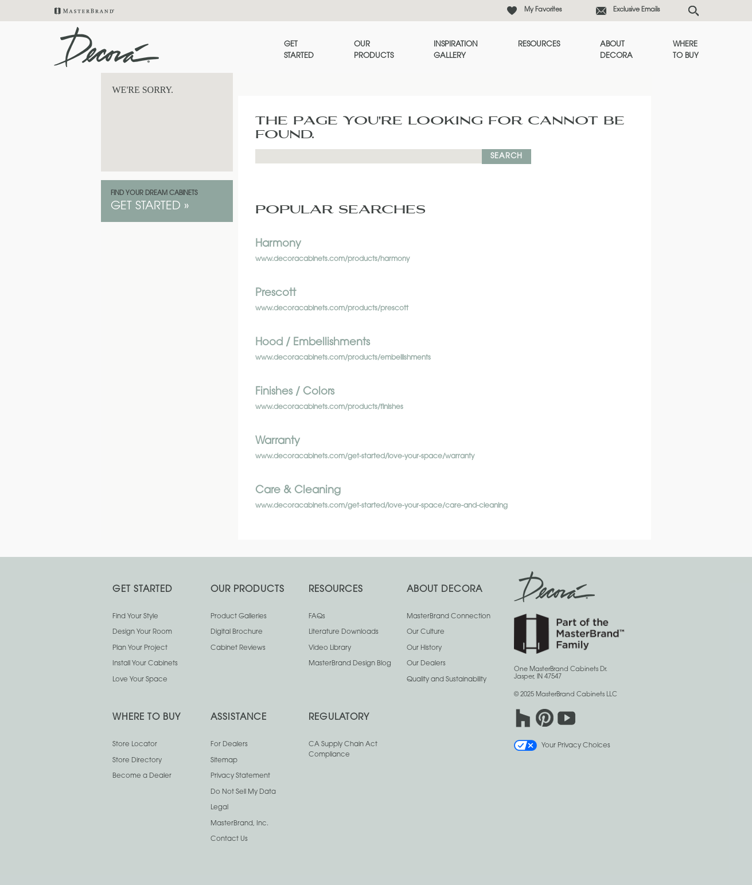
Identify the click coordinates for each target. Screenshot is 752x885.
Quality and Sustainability (446, 679)
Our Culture (426, 632)
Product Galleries (239, 616)
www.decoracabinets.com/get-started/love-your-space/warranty (364, 456)
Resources (539, 44)
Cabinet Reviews (238, 648)
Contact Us (229, 839)
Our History (424, 648)
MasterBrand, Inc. (239, 823)
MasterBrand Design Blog (350, 663)
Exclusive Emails (636, 10)
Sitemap (224, 760)
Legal (219, 807)
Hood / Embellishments (312, 343)
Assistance (239, 718)
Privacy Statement (240, 776)
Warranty (277, 441)
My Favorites (543, 10)
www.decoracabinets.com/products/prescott (331, 308)
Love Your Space (139, 679)
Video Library (330, 648)
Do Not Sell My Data (243, 792)
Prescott (275, 293)
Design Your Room (142, 632)
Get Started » (150, 206)
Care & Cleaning (298, 491)
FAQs (317, 616)
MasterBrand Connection (448, 616)
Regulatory (339, 718)
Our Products (373, 50)
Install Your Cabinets (145, 663)
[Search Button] (693, 11)
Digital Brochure (237, 632)
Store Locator (134, 744)
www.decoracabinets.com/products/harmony (332, 259)
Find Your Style (135, 616)
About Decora (616, 50)
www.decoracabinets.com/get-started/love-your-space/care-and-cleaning (381, 505)
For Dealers (229, 744)
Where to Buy (686, 50)
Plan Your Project (139, 648)
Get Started (299, 50)
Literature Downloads (344, 632)
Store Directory (137, 760)
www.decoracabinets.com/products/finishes (329, 407)
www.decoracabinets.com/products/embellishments (343, 357)
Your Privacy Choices (562, 745)
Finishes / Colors (294, 392)
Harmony (278, 244)
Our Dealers (426, 663)
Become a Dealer (142, 776)
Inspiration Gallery (456, 50)
